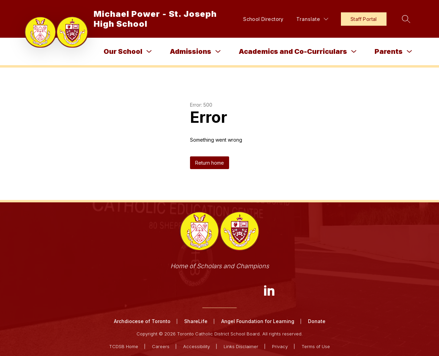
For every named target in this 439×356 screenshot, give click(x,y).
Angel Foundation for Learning (257, 321)
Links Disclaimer (241, 346)
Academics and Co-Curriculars (293, 51)
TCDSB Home (123, 346)
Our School (123, 51)
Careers (160, 346)
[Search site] (406, 18)
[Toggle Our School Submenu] (149, 51)
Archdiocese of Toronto (142, 321)
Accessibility (196, 346)
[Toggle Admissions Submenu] (218, 51)
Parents (389, 51)
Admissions (190, 51)
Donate (316, 321)
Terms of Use (315, 346)
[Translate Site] (312, 19)
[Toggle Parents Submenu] (409, 51)
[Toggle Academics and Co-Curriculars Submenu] (354, 51)
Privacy (280, 346)
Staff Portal (364, 19)
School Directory (263, 19)
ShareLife (195, 321)
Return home (209, 163)
